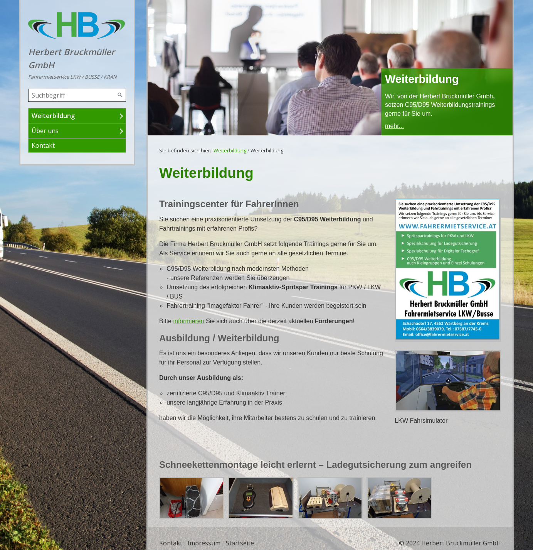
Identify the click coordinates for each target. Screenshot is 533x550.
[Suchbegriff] (77, 95)
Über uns (45, 131)
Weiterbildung (53, 115)
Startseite (240, 543)
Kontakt (43, 145)
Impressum (204, 543)
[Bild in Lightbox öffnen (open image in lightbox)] (448, 270)
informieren (188, 321)
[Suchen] (120, 95)
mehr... (394, 126)
